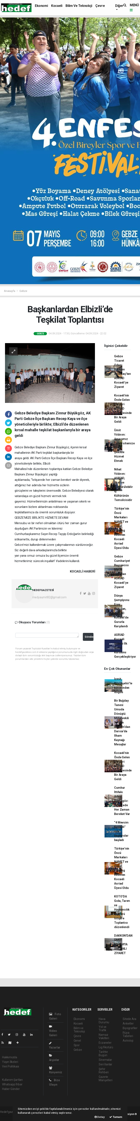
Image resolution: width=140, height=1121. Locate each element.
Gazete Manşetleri (105, 1078)
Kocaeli (56, 6)
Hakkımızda (9, 1057)
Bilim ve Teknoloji (79, 6)
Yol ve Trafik (102, 1028)
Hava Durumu (104, 1020)
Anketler (128, 1023)
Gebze (23, 290)
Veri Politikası (10, 1066)
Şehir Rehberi (104, 1070)
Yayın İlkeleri (10, 1062)
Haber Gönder (11, 1089)
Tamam (115, 1117)
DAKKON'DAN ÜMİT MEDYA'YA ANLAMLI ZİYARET (123, 944)
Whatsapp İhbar (12, 1084)
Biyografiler (130, 1028)
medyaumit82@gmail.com (49, 597)
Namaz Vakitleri (104, 1036)
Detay (100, 1117)
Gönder (89, 636)
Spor (77, 1045)
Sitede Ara (129, 1019)
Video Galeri (53, 1031)
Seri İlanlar (105, 1064)
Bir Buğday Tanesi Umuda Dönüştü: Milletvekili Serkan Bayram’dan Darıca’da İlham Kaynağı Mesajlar (122, 722)
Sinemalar (105, 1059)
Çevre (100, 6)
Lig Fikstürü (106, 1047)
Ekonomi (41, 6)
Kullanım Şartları (12, 1079)
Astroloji (128, 1040)
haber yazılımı (9, 1116)
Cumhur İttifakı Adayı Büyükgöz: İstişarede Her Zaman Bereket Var (122, 801)
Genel (77, 1040)
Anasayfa (10, 290)
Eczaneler (105, 1042)
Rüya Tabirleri (128, 1034)
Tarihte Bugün (103, 1053)
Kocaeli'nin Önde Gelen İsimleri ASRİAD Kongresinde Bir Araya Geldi (123, 408)
